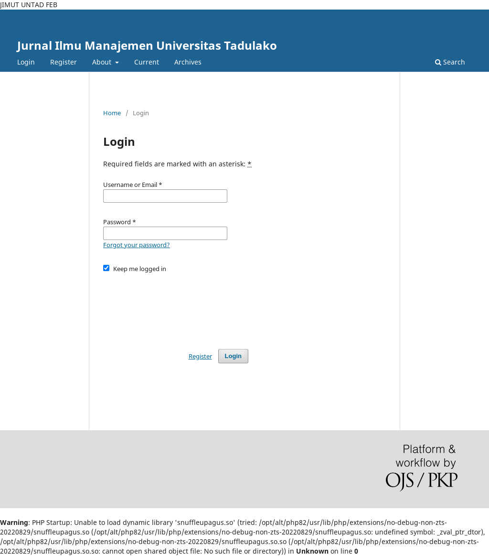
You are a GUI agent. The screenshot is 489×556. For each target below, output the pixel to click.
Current (146, 61)
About (102, 61)
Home (112, 113)
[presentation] (175, 306)
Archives (188, 61)
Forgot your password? (136, 244)
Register (63, 61)
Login (26, 61)
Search (450, 61)
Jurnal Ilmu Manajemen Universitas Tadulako (147, 45)
